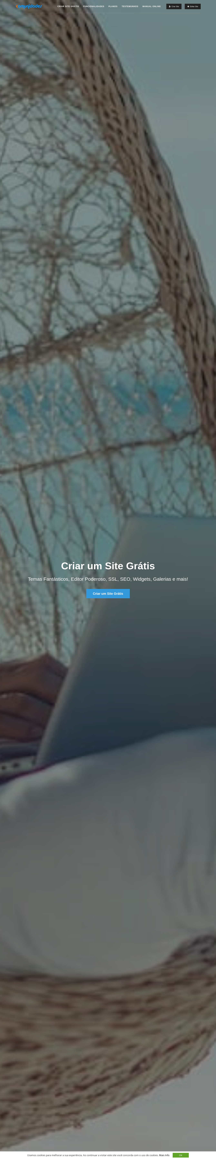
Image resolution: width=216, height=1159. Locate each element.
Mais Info (164, 1155)
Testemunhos (130, 6)
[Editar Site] (193, 6)
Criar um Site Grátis (108, 593)
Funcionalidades (93, 6)
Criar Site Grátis (68, 6)
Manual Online (151, 6)
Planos (113, 6)
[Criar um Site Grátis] (174, 6)
